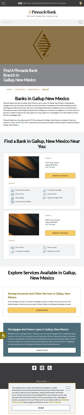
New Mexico (33, 89)
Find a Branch (81, 3)
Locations (20, 89)
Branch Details (60, 176)
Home (9, 89)
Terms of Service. (54, 402)
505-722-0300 (50, 224)
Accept (41, 408)
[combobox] (39, 22)
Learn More (56, 310)
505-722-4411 (23, 122)
